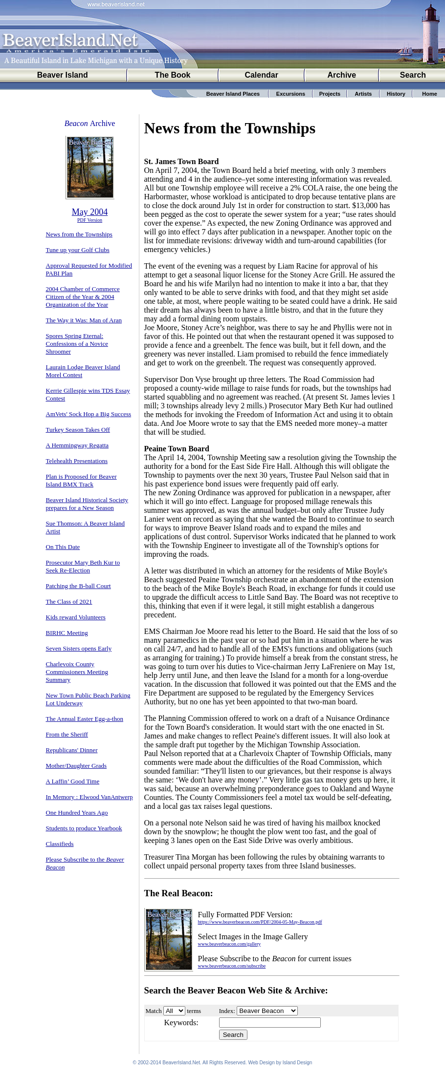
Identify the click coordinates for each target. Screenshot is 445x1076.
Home (429, 94)
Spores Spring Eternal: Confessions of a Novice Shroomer (77, 343)
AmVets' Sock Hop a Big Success (89, 414)
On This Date (63, 546)
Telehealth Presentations (77, 460)
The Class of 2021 (69, 601)
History (396, 94)
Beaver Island (62, 75)
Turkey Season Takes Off (78, 429)
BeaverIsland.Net (181, 1064)
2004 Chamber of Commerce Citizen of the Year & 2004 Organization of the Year (83, 296)
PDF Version (89, 220)
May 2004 (90, 212)
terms (194, 1010)
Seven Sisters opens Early (79, 648)
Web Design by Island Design (280, 1064)
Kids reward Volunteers (76, 617)
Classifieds (60, 843)
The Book (173, 75)
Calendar (261, 75)
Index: (227, 1010)
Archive (341, 75)
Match (154, 1010)
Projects (329, 94)
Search (413, 75)
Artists (363, 94)
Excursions (290, 94)
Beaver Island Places (233, 94)
